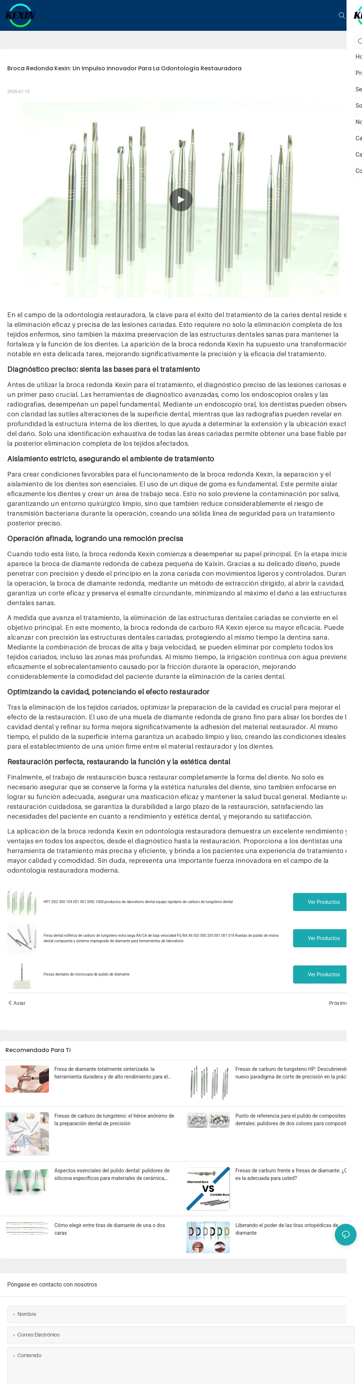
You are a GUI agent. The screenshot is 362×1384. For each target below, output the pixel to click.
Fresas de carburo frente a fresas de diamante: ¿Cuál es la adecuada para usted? (294, 1174)
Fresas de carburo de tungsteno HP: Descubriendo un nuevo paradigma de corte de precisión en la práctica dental (295, 1073)
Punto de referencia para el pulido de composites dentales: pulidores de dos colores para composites (293, 1119)
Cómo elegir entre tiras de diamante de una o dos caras (109, 1229)
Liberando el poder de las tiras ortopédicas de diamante (286, 1229)
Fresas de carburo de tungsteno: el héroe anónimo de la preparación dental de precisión (114, 1119)
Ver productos (324, 902)
